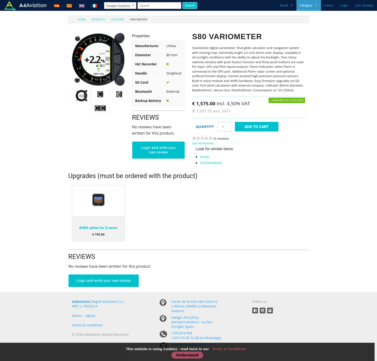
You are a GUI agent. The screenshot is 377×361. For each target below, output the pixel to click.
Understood (187, 355)
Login (344, 5)
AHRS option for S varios (98, 228)
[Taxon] (120, 5)
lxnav (204, 156)
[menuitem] (79, 19)
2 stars (198, 138)
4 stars (206, 138)
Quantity (205, 126)
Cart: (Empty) (364, 5)
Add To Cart (257, 126)
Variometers (211, 162)
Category (306, 5)
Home (329, 5)
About (90, 315)
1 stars (194, 138)
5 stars (210, 138)
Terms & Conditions (87, 325)
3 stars (202, 138)
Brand (284, 5)
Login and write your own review (158, 150)
